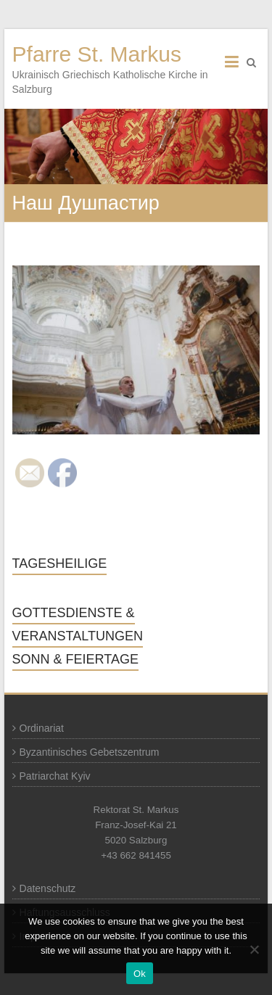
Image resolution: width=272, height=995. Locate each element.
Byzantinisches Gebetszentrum (90, 752)
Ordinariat (42, 728)
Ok (139, 973)
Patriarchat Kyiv (55, 776)
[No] (254, 949)
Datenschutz (48, 888)
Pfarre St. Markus (96, 54)
